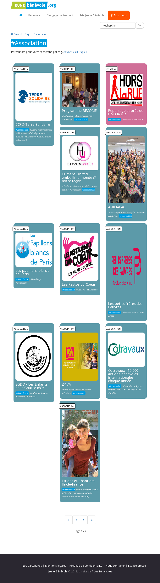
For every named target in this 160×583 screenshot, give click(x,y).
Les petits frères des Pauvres (125, 305)
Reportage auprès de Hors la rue (125, 112)
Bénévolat (34, 15)
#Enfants (20, 396)
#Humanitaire (44, 136)
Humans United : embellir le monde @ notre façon (79, 177)
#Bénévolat (22, 133)
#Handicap (35, 279)
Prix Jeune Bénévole (92, 15)
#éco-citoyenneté (116, 212)
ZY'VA (66, 384)
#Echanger (30, 136)
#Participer (67, 119)
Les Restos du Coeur (79, 284)
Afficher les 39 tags (75, 51)
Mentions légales (55, 565)
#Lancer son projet (83, 116)
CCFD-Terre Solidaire (32, 124)
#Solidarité (21, 140)
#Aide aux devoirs (39, 393)
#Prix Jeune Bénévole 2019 (75, 496)
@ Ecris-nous (119, 15)
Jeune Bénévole (57, 571)
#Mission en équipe (83, 493)
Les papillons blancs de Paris (32, 272)
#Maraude (78, 186)
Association (40, 34)
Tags (27, 34)
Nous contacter (115, 565)
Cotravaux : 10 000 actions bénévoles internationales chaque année (123, 376)
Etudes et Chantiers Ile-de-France (78, 482)
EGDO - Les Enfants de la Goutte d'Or (31, 386)
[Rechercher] (117, 25)
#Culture (30, 396)
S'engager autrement (60, 15)
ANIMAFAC (116, 207)
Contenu (111, 68)
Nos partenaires (32, 565)
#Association (22, 129)
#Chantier (127, 386)
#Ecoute (126, 119)
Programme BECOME (79, 110)
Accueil (16, 34)
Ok (139, 25)
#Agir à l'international (41, 129)
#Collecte (66, 186)
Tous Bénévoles (102, 571)
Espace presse (137, 565)
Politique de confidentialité (85, 565)
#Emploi (131, 212)
